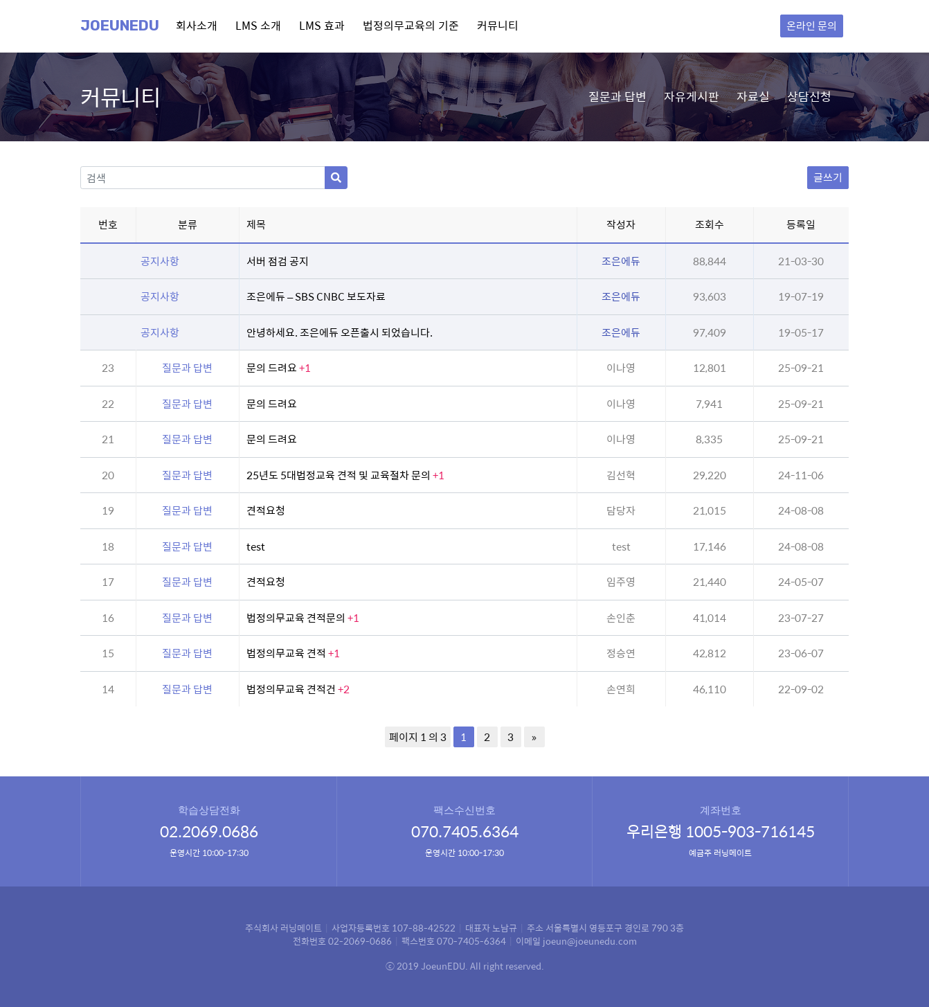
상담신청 (809, 96)
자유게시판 (691, 96)
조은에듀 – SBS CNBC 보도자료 (316, 296)
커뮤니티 (497, 25)
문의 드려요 (278, 367)
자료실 (753, 96)
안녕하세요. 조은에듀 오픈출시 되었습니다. (339, 332)
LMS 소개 (258, 25)
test (255, 546)
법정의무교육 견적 (293, 653)
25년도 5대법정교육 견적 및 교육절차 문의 (345, 475)
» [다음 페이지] (534, 737)
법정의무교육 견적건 (298, 689)
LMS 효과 (322, 25)
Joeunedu (119, 25)
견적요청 (265, 510)
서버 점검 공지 (277, 261)
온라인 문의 (811, 25)
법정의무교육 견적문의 (302, 617)
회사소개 (196, 25)
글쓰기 (827, 177)
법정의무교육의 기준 (411, 25)
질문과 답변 (617, 96)
